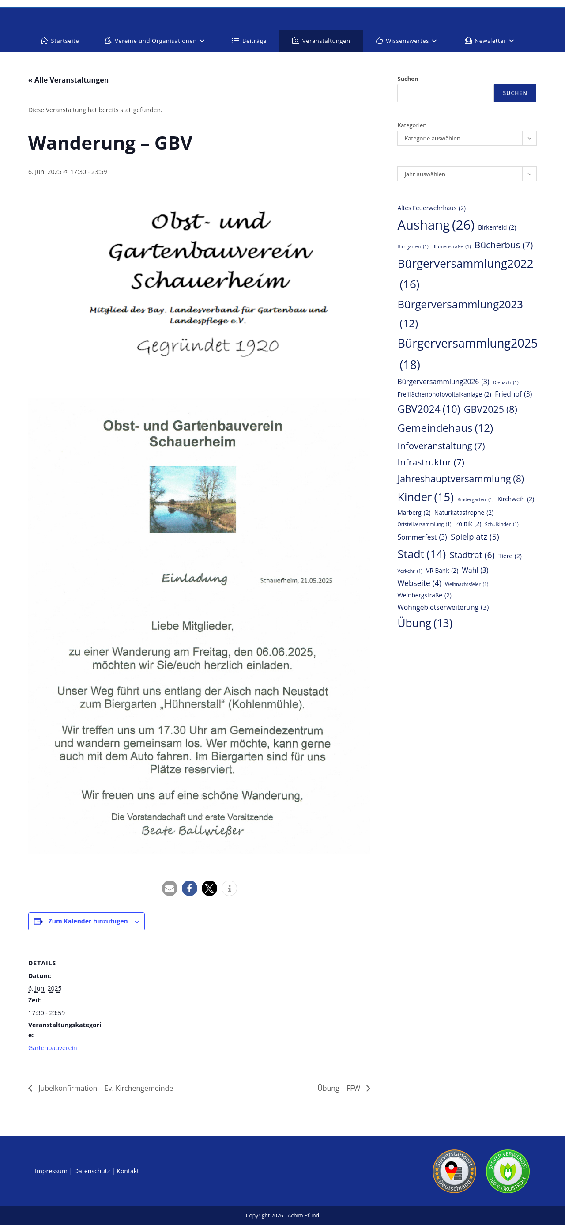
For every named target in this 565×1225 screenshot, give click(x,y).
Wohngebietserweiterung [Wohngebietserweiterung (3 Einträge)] (443, 607)
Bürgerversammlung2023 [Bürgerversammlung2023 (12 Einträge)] (460, 315)
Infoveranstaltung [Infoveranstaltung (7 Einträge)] (441, 446)
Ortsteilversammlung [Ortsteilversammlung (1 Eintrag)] (424, 524)
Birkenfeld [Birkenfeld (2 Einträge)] (497, 227)
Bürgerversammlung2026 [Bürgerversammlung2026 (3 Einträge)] (443, 381)
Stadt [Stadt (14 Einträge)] (421, 554)
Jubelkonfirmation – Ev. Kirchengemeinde (105, 1088)
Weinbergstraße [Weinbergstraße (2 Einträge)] (424, 595)
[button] (169, 888)
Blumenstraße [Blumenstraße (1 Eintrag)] (451, 246)
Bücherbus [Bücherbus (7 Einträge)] (504, 245)
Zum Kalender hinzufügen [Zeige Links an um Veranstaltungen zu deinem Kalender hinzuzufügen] (88, 921)
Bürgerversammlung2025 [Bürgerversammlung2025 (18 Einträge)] (467, 355)
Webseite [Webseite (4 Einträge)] (419, 583)
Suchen (407, 79)
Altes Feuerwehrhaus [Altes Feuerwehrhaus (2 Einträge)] (431, 208)
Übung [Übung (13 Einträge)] (424, 623)
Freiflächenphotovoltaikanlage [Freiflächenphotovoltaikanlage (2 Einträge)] (444, 394)
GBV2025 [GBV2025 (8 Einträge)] (490, 409)
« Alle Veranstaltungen (68, 80)
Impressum (51, 1171)
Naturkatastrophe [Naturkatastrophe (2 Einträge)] (463, 512)
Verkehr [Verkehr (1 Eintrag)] (409, 571)
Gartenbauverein (52, 1048)
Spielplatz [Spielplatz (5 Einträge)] (475, 536)
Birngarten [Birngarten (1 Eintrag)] (412, 246)
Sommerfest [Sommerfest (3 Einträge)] (422, 537)
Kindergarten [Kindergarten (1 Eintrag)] (475, 499)
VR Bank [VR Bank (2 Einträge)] (442, 570)
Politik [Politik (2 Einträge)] (468, 523)
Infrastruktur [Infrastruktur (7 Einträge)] (430, 462)
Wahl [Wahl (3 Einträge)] (475, 570)
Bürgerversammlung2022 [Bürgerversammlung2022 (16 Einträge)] (465, 275)
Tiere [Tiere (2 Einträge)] (510, 556)
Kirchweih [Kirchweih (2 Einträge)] (515, 499)
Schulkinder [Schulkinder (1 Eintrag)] (502, 524)
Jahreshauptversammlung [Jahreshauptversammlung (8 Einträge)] (460, 479)
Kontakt (128, 1171)
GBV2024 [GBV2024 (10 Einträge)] (428, 409)
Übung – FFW (339, 1088)
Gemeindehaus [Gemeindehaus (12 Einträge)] (445, 427)
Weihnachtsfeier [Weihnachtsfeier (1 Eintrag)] (466, 584)
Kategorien (411, 125)
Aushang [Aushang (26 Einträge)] (436, 225)
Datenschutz (92, 1171)
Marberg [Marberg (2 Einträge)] (413, 512)
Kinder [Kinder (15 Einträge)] (425, 497)
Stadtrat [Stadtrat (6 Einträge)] (472, 555)
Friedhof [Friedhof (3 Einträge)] (513, 394)
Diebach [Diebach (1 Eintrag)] (506, 382)
